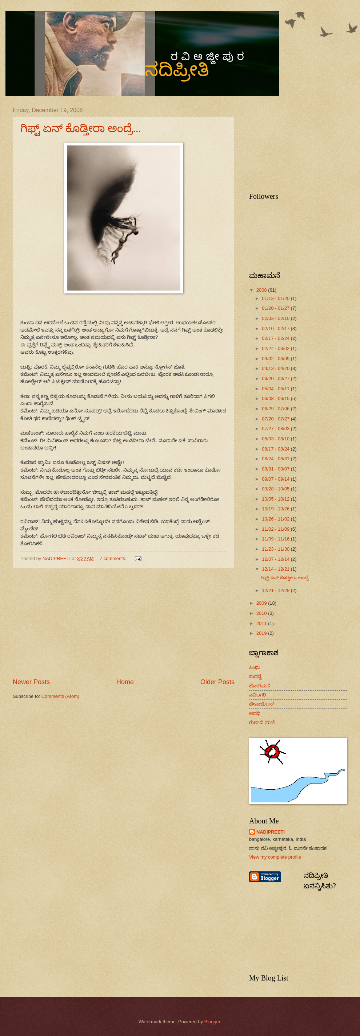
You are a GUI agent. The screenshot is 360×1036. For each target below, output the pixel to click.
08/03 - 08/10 (276, 438)
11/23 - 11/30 (276, 549)
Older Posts (217, 682)
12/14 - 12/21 (276, 569)
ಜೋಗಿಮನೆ (259, 685)
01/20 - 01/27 (276, 308)
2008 (262, 290)
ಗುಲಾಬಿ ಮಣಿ (262, 722)
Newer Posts (31, 682)
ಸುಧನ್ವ (255, 676)
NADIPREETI (270, 832)
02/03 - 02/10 (276, 318)
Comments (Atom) (60, 696)
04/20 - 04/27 (276, 378)
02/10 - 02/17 (276, 328)
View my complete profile (275, 857)
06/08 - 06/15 (276, 398)
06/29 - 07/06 (276, 408)
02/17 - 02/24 (276, 338)
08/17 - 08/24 (276, 449)
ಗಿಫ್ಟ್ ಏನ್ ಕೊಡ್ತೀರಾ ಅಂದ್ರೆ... (80, 128)
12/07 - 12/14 (276, 559)
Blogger (212, 1021)
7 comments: (114, 558)
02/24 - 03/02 (276, 348)
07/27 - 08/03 (276, 428)
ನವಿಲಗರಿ (257, 695)
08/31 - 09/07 (276, 469)
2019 (262, 633)
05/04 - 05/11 (276, 388)
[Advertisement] (123, 622)
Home (125, 682)
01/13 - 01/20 (276, 298)
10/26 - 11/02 (276, 519)
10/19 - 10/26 (276, 508)
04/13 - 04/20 (276, 368)
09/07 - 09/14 (276, 479)
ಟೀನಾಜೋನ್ (261, 704)
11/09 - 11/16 (276, 539)
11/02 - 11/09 (276, 529)
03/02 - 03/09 (276, 358)
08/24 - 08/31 (276, 458)
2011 (262, 623)
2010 (262, 613)
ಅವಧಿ (254, 713)
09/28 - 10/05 (276, 489)
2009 (262, 603)
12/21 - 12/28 (276, 590)
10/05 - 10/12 (276, 499)
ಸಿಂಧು (254, 667)
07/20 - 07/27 (276, 419)
